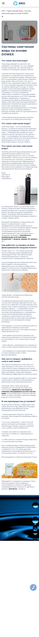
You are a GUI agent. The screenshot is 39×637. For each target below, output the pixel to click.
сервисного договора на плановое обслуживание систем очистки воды (19, 391)
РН (29, 239)
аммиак (24, 239)
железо (34, 239)
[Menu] (3, 3)
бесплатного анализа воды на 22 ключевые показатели (16, 237)
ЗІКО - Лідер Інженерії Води (12, 11)
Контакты (13, 489)
